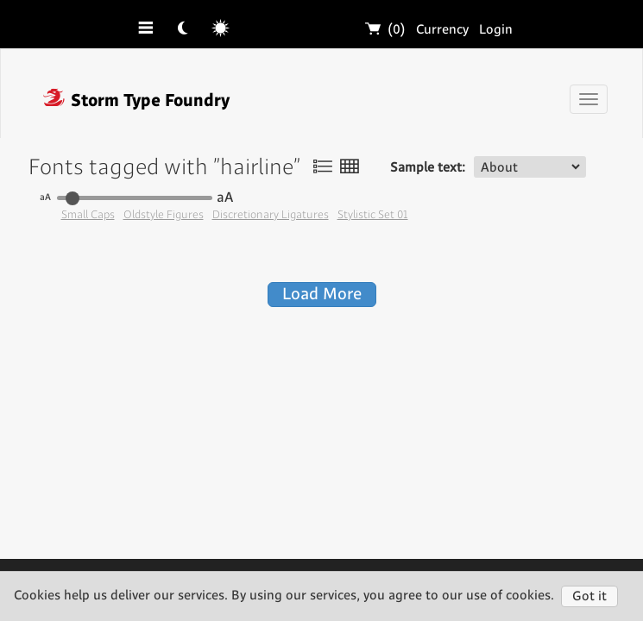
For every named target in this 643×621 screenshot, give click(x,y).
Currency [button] (442, 29)
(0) (386, 30)
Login (496, 29)
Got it (589, 596)
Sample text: (427, 167)
